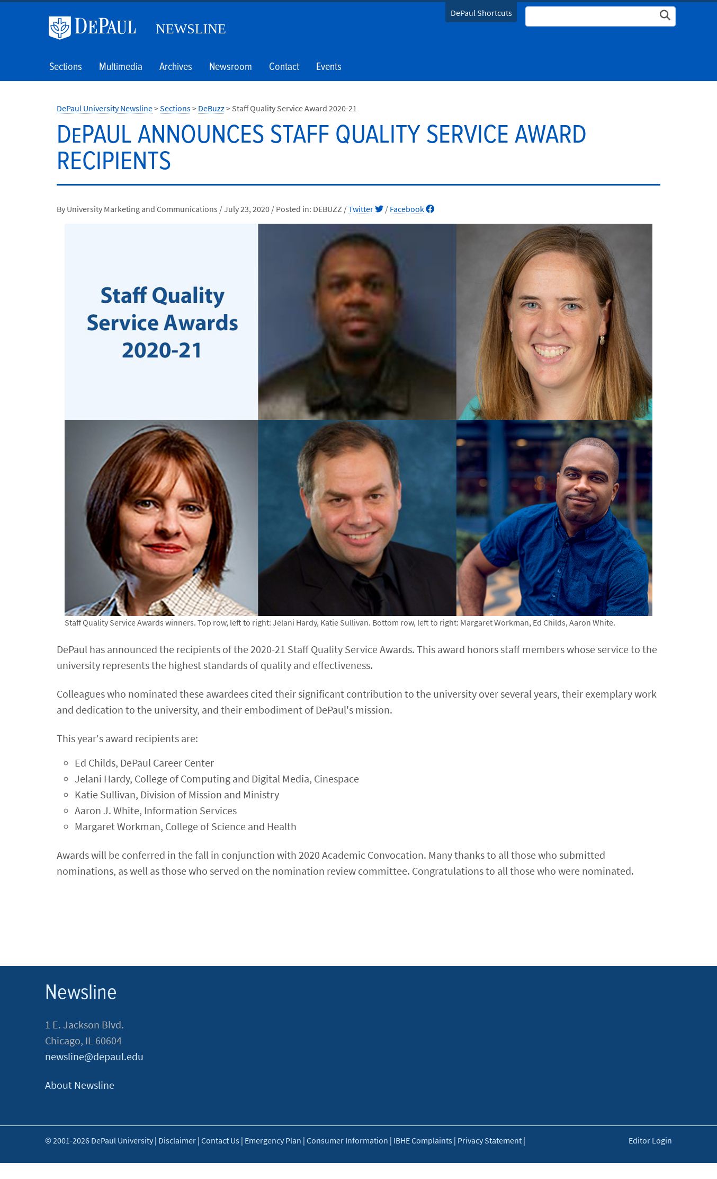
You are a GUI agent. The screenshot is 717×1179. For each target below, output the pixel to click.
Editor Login (650, 1140)
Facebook (412, 209)
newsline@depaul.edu (94, 1056)
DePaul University (96, 28)
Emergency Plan (273, 1140)
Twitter (365, 209)
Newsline (191, 29)
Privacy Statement (490, 1140)
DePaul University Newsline (105, 108)
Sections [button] (65, 67)
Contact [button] (284, 67)
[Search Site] (600, 16)
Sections (175, 108)
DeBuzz (211, 108)
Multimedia (120, 67)
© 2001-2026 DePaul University (99, 1140)
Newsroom (230, 67)
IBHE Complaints (422, 1140)
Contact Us (220, 1140)
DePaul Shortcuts (481, 12)
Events (329, 67)
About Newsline (79, 1085)
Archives (175, 67)
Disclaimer (177, 1140)
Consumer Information (347, 1140)
